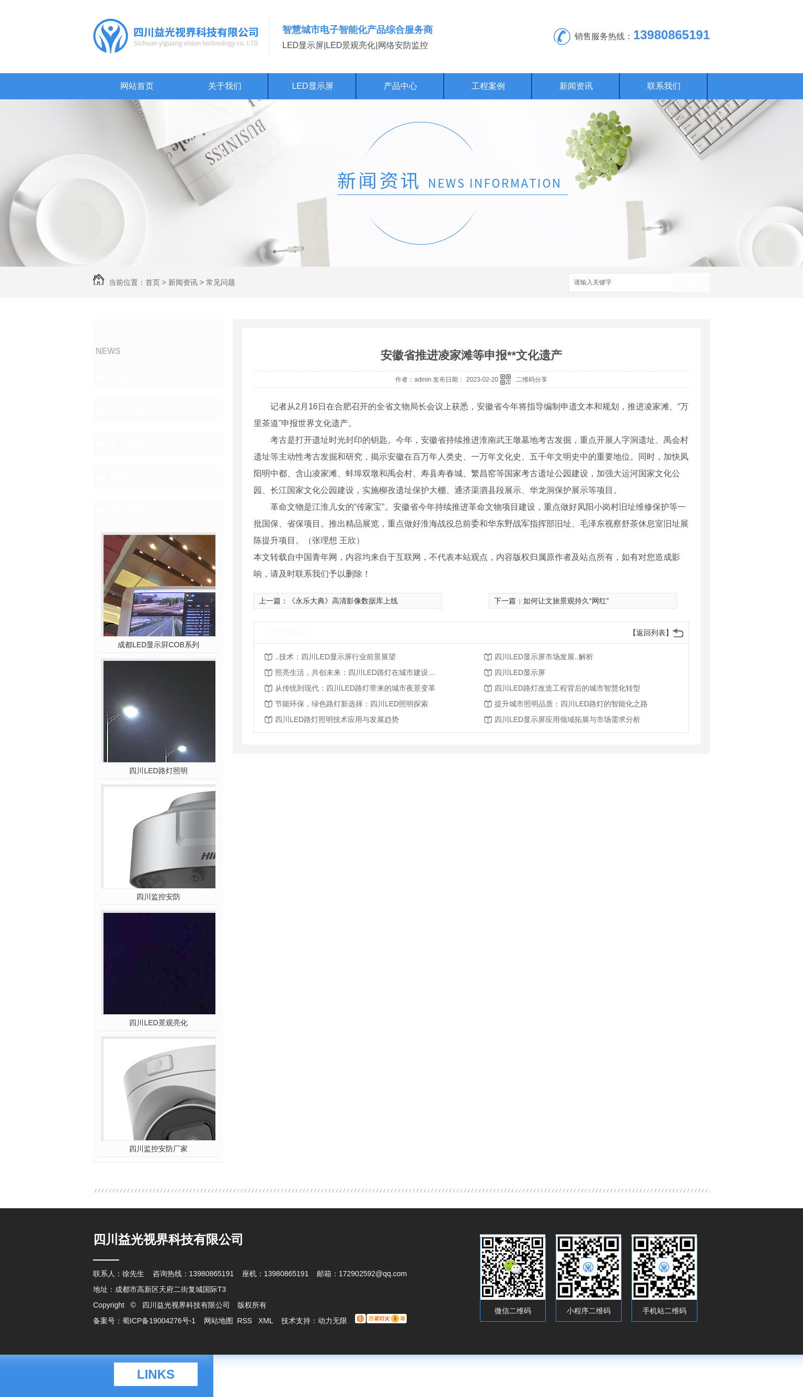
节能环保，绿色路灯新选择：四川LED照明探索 (351, 704)
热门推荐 (127, 511)
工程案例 (488, 86)
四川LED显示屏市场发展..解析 (544, 656)
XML (266, 1320)
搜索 (691, 283)
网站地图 (218, 1320)
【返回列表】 (651, 632)
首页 (152, 282)
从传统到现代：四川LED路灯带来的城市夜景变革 (355, 688)
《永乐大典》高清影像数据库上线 (343, 601)
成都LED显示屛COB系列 (158, 644)
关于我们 (225, 86)
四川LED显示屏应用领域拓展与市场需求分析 (567, 719)
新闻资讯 (576, 86)
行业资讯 (127, 410)
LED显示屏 (312, 86)
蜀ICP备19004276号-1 (159, 1320)
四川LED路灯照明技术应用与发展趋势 (337, 719)
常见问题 (220, 282)
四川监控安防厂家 (158, 1148)
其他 (118, 477)
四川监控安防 (158, 896)
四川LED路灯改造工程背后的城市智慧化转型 (567, 688)
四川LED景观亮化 (158, 1022)
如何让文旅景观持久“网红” (566, 601)
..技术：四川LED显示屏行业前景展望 (335, 656)
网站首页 (137, 86)
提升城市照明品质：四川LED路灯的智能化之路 (571, 704)
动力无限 (332, 1320)
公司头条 (127, 377)
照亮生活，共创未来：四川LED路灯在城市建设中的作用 (358, 672)
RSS (245, 1320)
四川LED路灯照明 (158, 770)
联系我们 (664, 86)
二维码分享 (531, 379)
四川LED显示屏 (520, 672)
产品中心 (400, 86)
